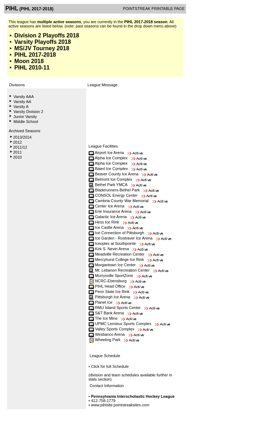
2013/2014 (22, 137)
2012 (17, 142)
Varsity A (21, 106)
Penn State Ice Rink (112, 291)
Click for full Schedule (110, 366)
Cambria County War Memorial (122, 201)
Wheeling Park (108, 340)
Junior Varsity (25, 116)
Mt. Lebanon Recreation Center (122, 270)
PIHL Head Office (110, 286)
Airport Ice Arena (109, 152)
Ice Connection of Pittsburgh (119, 233)
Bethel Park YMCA (111, 184)
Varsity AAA (24, 96)
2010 (17, 157)
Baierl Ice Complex (111, 168)
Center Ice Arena (110, 206)
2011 (17, 152)
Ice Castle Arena (109, 227)
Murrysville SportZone (114, 275)
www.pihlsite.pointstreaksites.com (120, 405)
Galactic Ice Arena (111, 217)
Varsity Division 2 (28, 111)
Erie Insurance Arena (113, 211)
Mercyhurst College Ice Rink (119, 259)
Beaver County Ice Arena (116, 174)
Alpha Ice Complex (111, 158)
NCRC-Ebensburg (111, 281)
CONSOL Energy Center (116, 195)
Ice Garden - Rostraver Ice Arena (124, 238)
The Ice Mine (106, 318)
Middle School (26, 121)
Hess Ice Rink (107, 222)
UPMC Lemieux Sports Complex (123, 323)
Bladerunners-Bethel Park (117, 190)
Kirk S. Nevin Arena (112, 249)
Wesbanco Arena (110, 334)
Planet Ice (103, 302)
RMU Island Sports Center (118, 307)
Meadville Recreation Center (119, 254)
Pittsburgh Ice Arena (112, 297)
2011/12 (20, 147)
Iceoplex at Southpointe (115, 243)
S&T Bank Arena (109, 313)
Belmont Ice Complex (113, 179)
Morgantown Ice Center (115, 265)
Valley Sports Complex (114, 329)
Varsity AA (22, 101)
